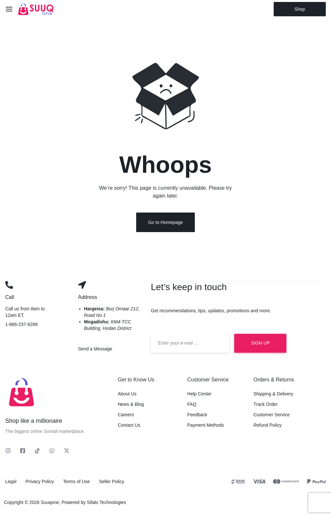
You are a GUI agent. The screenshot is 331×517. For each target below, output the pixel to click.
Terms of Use (76, 482)
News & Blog (131, 405)
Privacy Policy (39, 482)
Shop (300, 9)
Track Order (265, 405)
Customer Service (271, 415)
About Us (127, 394)
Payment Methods (205, 426)
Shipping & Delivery (273, 394)
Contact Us (129, 426)
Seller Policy (111, 482)
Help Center (199, 394)
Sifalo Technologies (106, 503)
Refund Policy (267, 426)
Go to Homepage (165, 223)
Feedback (197, 415)
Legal (10, 482)
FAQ (191, 405)
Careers (126, 415)
